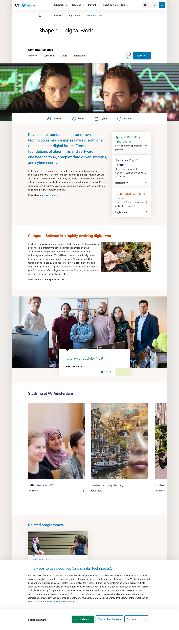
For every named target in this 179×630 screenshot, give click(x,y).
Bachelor (58, 15)
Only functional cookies (107, 620)
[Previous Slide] (119, 372)
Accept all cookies (79, 620)
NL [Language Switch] (145, 5)
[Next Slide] (126, 372)
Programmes (74, 15)
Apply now (142, 55)
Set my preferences (136, 620)
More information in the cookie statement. (54, 603)
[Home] (40, 15)
